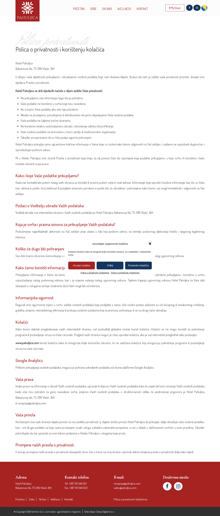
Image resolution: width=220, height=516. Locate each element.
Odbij (110, 265)
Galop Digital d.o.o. (105, 511)
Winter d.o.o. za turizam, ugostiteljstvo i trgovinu (56, 511)
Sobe (32, 499)
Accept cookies (81, 265)
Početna (20, 499)
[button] (150, 243)
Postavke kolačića (138, 265)
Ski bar (42, 499)
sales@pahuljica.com (125, 488)
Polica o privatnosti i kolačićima (95, 272)
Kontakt (68, 499)
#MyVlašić (175, 8)
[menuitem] (204, 8)
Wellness (55, 499)
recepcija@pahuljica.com (127, 483)
